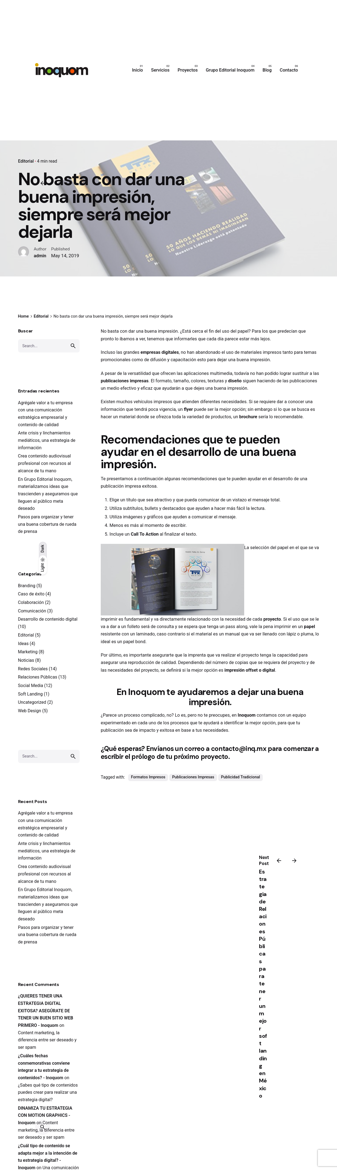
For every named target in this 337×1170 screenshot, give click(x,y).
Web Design (29, 710)
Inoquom (246, 715)
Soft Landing (30, 694)
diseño (234, 380)
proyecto (271, 619)
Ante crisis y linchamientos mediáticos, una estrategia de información (47, 440)
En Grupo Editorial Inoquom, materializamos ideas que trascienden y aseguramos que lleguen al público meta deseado (48, 494)
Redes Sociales (33, 668)
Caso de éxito (31, 594)
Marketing (28, 651)
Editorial (26, 161)
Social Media (30, 685)
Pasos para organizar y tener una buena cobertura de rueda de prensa (47, 524)
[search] (73, 345)
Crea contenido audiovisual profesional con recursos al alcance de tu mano (44, 463)
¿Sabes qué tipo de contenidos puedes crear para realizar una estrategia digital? (48, 1092)
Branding (27, 585)
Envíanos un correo (175, 748)
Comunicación (32, 611)
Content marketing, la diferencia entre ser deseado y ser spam (47, 1040)
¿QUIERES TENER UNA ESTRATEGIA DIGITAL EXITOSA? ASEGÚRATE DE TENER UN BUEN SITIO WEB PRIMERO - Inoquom (45, 1010)
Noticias (26, 660)
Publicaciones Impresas (193, 777)
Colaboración (31, 602)
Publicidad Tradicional (240, 777)
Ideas (23, 643)
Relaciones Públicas (37, 677)
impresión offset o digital (249, 670)
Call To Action (145, 534)
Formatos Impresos (148, 777)
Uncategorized (32, 702)
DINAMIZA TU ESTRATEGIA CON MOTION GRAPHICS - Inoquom (45, 1115)
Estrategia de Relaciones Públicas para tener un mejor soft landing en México (263, 983)
